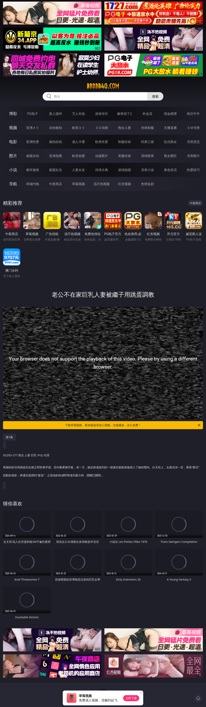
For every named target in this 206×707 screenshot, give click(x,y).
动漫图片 (101, 156)
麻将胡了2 (124, 113)
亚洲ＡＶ (32, 127)
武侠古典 (101, 170)
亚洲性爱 (32, 142)
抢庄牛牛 (193, 113)
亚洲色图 (55, 156)
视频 (13, 127)
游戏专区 (101, 113)
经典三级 (147, 142)
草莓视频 (78, 184)
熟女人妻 (124, 127)
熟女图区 (170, 156)
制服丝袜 (124, 142)
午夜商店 (55, 184)
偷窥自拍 (32, 156)
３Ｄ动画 (101, 127)
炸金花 (147, 113)
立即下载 (131, 698)
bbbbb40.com (103, 86)
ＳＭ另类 (193, 127)
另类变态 (193, 142)
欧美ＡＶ (78, 127)
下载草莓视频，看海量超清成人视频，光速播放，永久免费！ (133, 425)
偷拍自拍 (55, 142)
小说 (13, 169)
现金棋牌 (170, 113)
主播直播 (170, 127)
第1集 (9, 437)
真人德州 (55, 113)
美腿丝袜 (124, 156)
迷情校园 (124, 170)
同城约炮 (32, 184)
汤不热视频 (102, 184)
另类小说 (147, 170)
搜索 (155, 96)
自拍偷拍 (55, 127)
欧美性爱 (101, 142)
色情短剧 (147, 184)
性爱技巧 (193, 170)
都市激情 (32, 170)
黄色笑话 (170, 170)
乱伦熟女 (170, 142)
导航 (13, 183)
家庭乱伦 (55, 170)
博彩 (13, 113)
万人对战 (78, 113)
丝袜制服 (147, 127)
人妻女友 (78, 170)
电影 (13, 141)
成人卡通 (78, 142)
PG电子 (32, 113)
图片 (13, 155)
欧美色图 (78, 156)
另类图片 (193, 156)
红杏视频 (124, 184)
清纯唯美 (147, 156)
